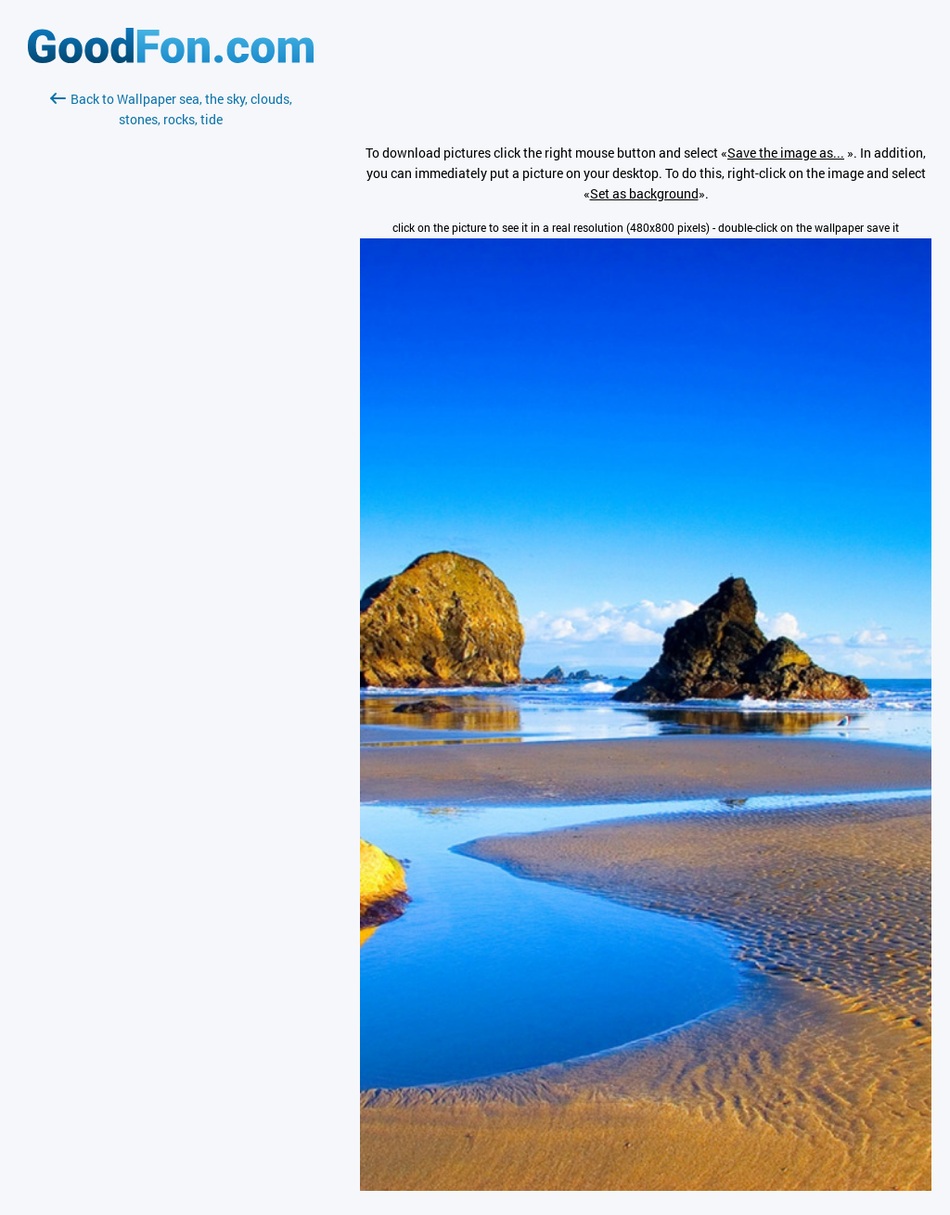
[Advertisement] (170, 349)
